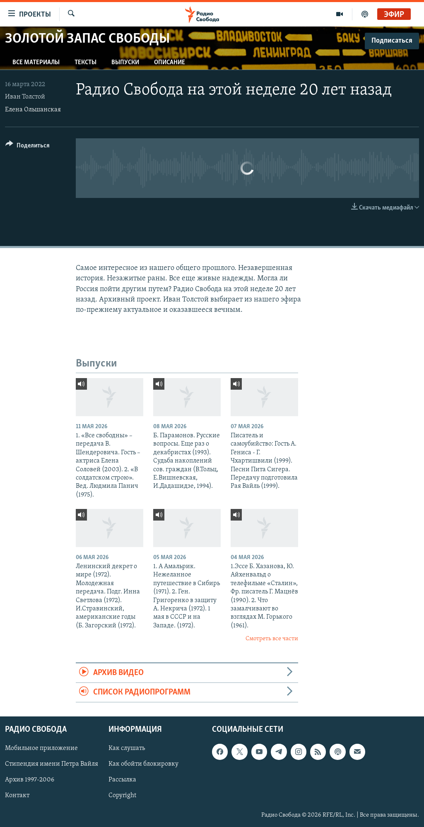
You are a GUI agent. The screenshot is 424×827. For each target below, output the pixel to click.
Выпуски (125, 62)
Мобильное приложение (41, 748)
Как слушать (126, 748)
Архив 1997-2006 (29, 780)
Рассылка (122, 780)
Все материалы (36, 62)
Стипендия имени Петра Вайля (51, 764)
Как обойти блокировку (143, 764)
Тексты (85, 62)
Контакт (17, 796)
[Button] (27, 146)
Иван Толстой (25, 97)
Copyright (122, 796)
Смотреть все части (272, 639)
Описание (169, 62)
